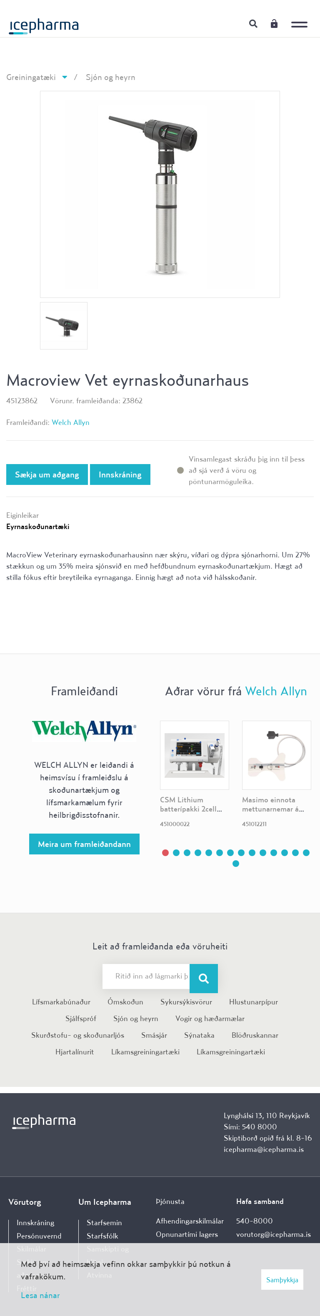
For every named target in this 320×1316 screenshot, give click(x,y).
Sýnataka (199, 1035)
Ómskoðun (125, 1001)
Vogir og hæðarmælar (210, 1018)
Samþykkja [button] (282, 1280)
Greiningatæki (31, 77)
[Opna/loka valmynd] (301, 18)
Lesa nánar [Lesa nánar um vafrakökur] (40, 1295)
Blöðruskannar (255, 1035)
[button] (165, 852)
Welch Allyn (71, 422)
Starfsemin (104, 1222)
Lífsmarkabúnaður (61, 1001)
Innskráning (274, 23)
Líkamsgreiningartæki (145, 1051)
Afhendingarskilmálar (190, 1220)
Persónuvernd (39, 1235)
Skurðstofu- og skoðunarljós (77, 1035)
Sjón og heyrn (110, 77)
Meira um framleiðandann (84, 844)
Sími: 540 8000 (250, 1126)
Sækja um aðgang (47, 474)
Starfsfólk (102, 1235)
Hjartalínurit (74, 1051)
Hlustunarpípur (253, 1001)
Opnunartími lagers (187, 1234)
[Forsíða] (43, 23)
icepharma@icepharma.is (264, 1149)
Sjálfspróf (80, 1018)
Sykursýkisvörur (186, 1001)
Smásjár (154, 1035)
